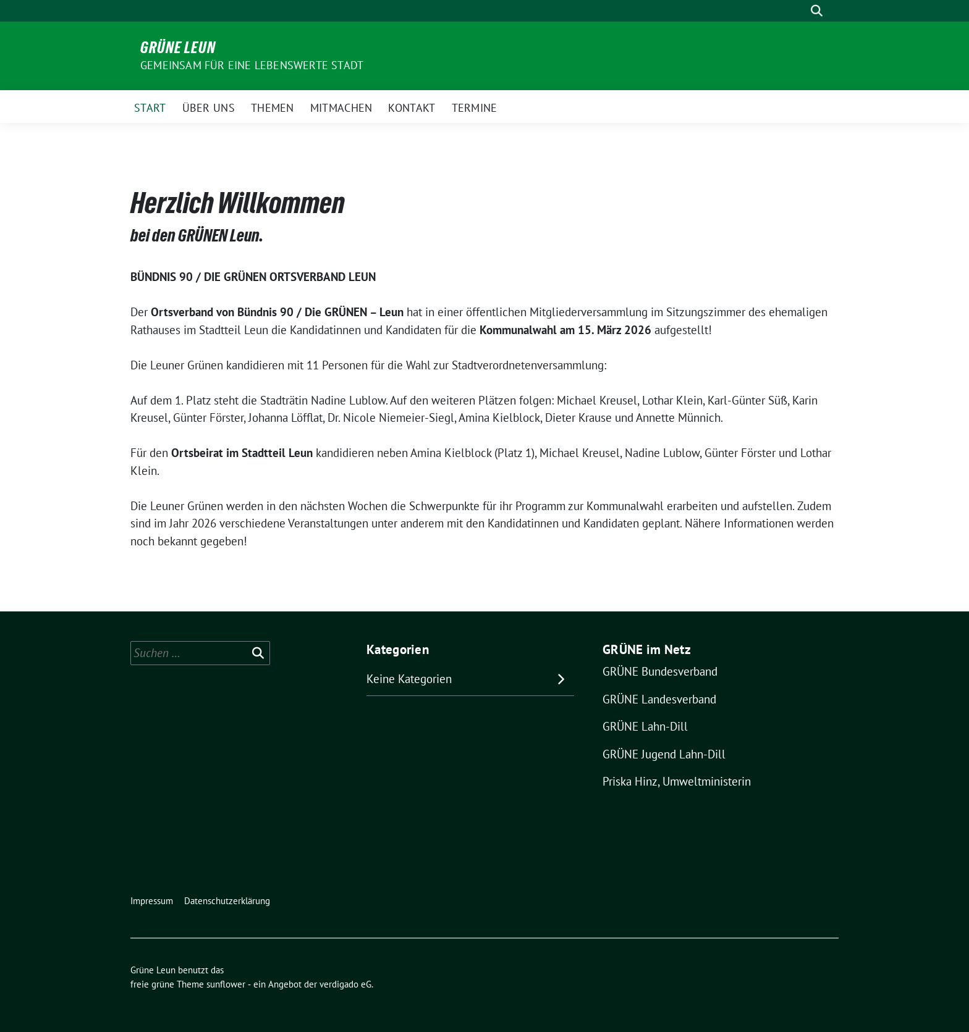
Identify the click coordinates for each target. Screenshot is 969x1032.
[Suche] (799, 11)
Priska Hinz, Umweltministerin (677, 781)
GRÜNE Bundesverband (660, 671)
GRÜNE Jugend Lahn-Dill (664, 754)
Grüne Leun (178, 47)
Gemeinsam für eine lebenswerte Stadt (251, 65)
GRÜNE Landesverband (659, 699)
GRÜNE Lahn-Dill (645, 726)
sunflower (225, 984)
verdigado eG (345, 984)
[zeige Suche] (817, 11)
